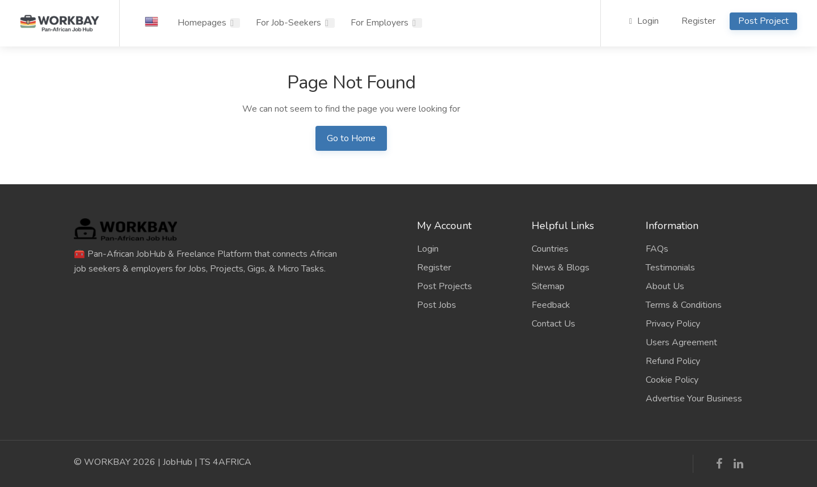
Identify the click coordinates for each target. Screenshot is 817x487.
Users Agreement (681, 342)
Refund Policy (673, 361)
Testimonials (670, 267)
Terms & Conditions (684, 305)
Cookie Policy (672, 380)
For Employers (379, 22)
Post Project (763, 21)
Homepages (202, 22)
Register (698, 21)
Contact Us (553, 323)
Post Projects (444, 286)
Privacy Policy (673, 323)
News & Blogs (560, 267)
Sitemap (548, 286)
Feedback (551, 305)
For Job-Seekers (288, 22)
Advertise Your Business (694, 398)
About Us (665, 286)
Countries (550, 249)
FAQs (657, 249)
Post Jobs (436, 305)
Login (644, 21)
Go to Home (351, 138)
